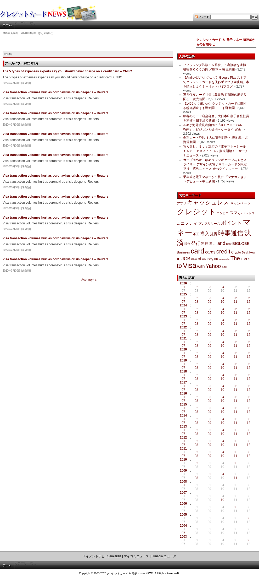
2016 (183, 393)
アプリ (181, 203)
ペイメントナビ (94, 556)
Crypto (236, 252)
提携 (213, 234)
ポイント (231, 223)
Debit (245, 252)
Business (183, 252)
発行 (195, 243)
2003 (183, 536)
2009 (183, 470)
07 (183, 302)
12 (248, 302)
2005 (183, 514)
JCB (186, 258)
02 (196, 287)
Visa (189, 265)
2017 (183, 382)
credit (223, 251)
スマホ (235, 212)
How (252, 252)
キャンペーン (240, 203)
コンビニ (222, 213)
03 (209, 287)
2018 (183, 371)
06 (248, 298)
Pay (210, 259)
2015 (183, 404)
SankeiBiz (114, 556)
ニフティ (189, 223)
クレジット (196, 211)
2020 (183, 349)
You (224, 266)
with (201, 266)
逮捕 (204, 244)
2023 (183, 316)
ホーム (7, 25)
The (235, 258)
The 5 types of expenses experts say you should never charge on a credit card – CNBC (67, 71)
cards (210, 252)
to (179, 265)
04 (222, 287)
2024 (183, 305)
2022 (183, 327)
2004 (183, 525)
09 (209, 302)
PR (216, 259)
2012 (183, 437)
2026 (183, 283)
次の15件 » (89, 280)
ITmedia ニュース (163, 556)
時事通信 (230, 232)
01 (183, 287)
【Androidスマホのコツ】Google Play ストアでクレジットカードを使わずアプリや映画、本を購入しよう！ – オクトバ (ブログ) (216, 82)
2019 (183, 360)
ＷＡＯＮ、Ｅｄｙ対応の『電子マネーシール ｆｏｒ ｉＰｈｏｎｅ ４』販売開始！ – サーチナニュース (215, 151)
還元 (212, 243)
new (194, 259)
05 (235, 298)
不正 (196, 234)
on (204, 259)
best (229, 243)
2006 (183, 503)
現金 (187, 243)
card (197, 251)
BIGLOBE (241, 243)
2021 (183, 338)
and (221, 243)
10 (222, 302)
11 (235, 302)
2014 (183, 415)
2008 (183, 481)
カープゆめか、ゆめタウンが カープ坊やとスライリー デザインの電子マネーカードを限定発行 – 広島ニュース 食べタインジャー (215, 164)
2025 (183, 294)
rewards (224, 259)
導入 (204, 233)
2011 (183, 448)
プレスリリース (209, 223)
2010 (183, 459)
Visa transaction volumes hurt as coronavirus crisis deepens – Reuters (56, 92)
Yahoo (213, 266)
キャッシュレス (208, 202)
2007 (183, 492)
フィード (204, 16)
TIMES (245, 259)
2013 (183, 426)
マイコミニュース (136, 556)
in (179, 258)
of (199, 259)
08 (196, 302)
